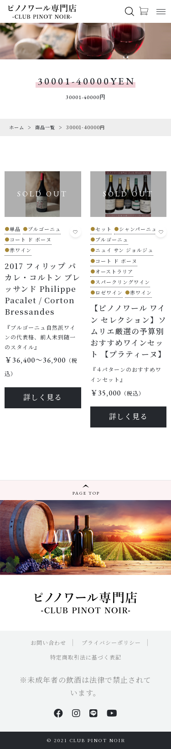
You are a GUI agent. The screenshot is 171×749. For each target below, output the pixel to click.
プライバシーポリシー (111, 642)
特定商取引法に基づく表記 (85, 657)
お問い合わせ (48, 642)
